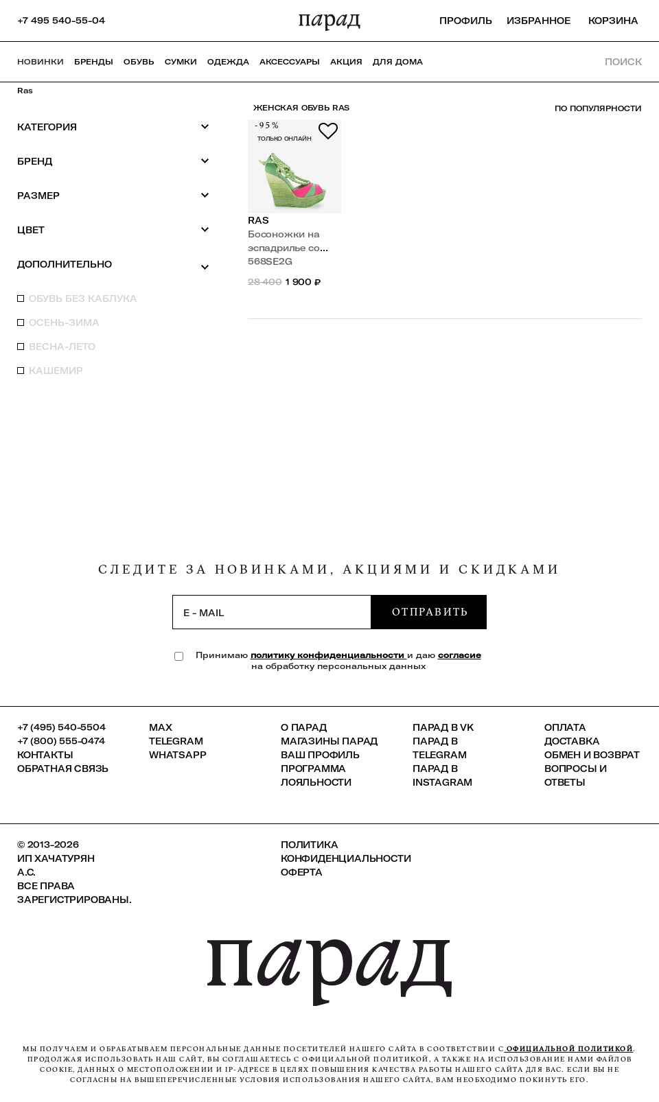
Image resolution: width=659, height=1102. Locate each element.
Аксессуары (289, 62)
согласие (459, 655)
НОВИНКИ (40, 62)
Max (160, 727)
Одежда (228, 62)
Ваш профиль (320, 754)
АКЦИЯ (346, 62)
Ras (25, 90)
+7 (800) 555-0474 (61, 741)
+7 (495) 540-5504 (61, 727)
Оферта (302, 872)
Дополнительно (113, 265)
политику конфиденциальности (329, 655)
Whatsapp (177, 754)
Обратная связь (62, 768)
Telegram (176, 741)
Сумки (181, 62)
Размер (113, 195)
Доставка (571, 741)
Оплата (565, 727)
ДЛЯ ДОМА (398, 62)
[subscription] (271, 612)
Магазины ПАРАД (329, 741)
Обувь (139, 62)
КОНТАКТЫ (45, 754)
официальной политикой (568, 1048)
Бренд (113, 161)
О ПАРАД (304, 727)
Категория (113, 126)
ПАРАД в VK (443, 727)
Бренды (93, 62)
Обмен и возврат (592, 754)
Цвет (113, 229)
